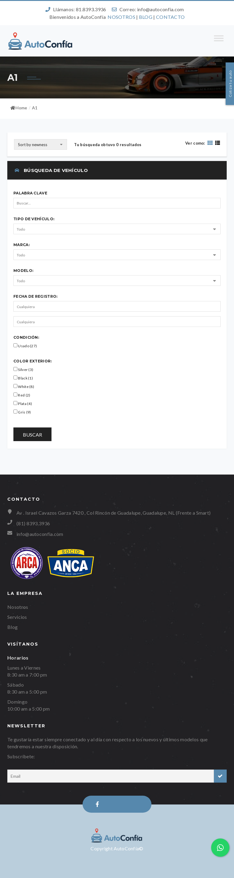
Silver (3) (23, 369)
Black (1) (23, 378)
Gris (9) (22, 412)
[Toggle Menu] (219, 41)
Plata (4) (22, 403)
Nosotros (17, 607)
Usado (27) (25, 345)
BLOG (145, 17)
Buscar (32, 434)
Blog (12, 627)
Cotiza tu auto (230, 83)
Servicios (17, 617)
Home (18, 107)
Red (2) (21, 395)
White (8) (23, 386)
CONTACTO (170, 17)
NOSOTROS (121, 17)
